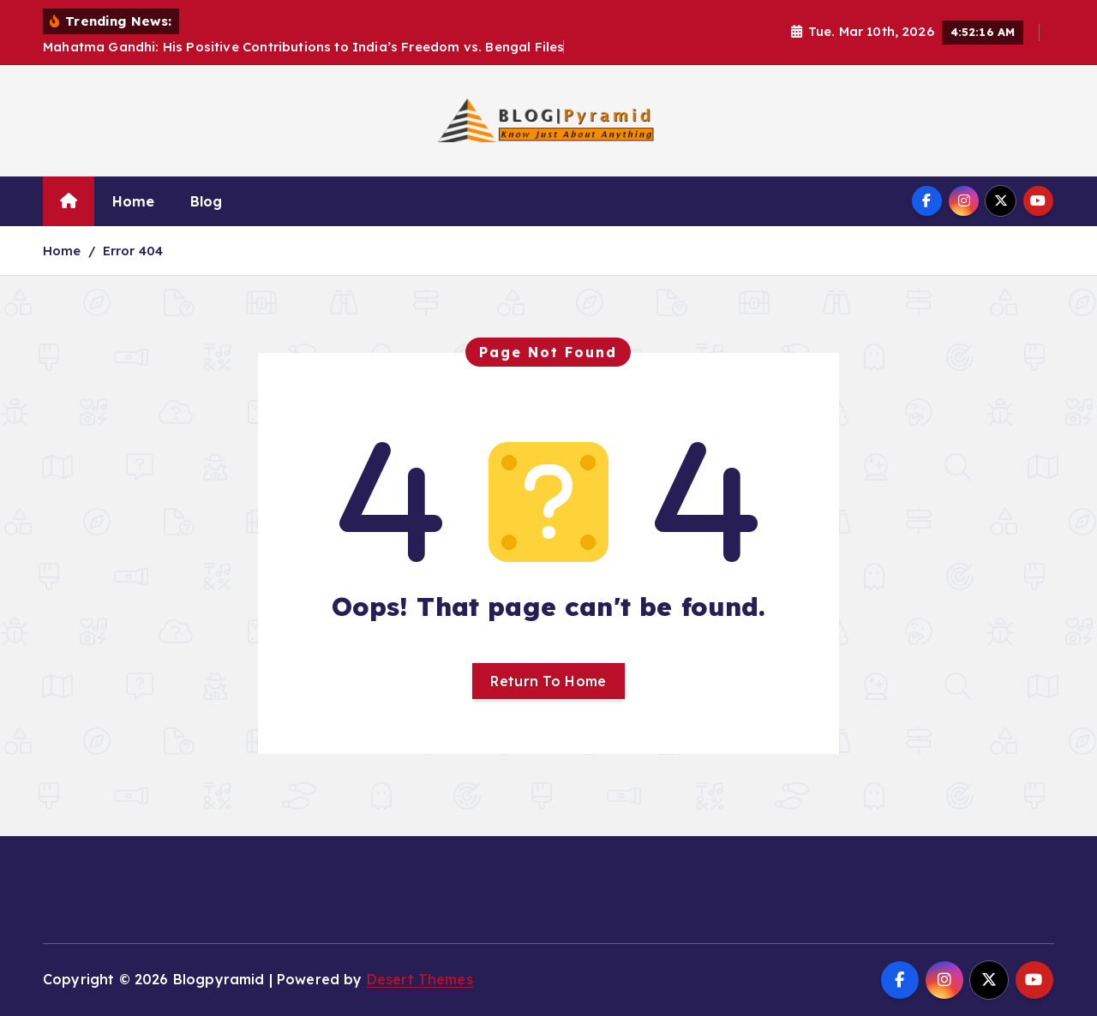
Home (133, 201)
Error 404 (133, 250)
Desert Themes (420, 979)
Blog (206, 201)
